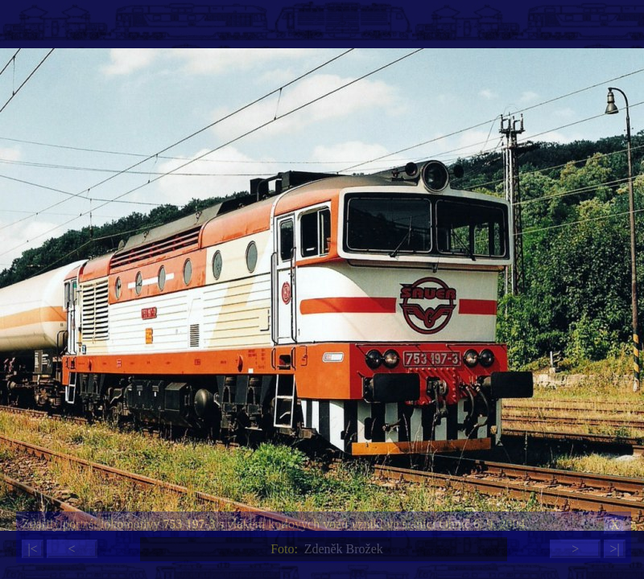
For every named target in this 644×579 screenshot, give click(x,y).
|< (32, 549)
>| (614, 549)
